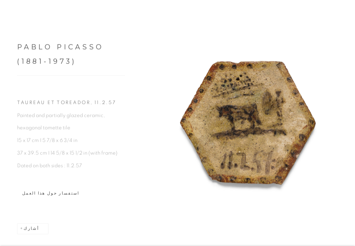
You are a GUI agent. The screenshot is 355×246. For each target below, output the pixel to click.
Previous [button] (7, 123)
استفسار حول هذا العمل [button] (51, 195)
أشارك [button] (31, 231)
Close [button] (344, 15)
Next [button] (348, 123)
